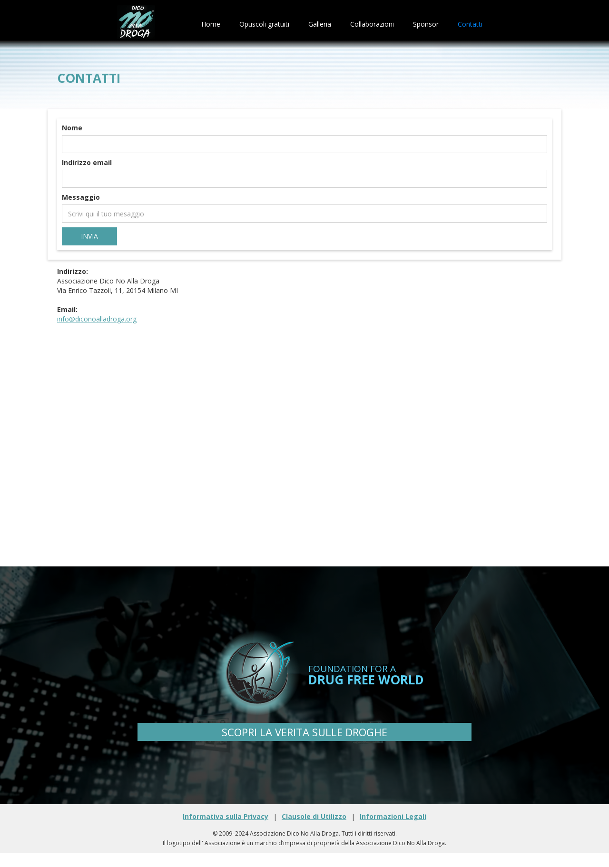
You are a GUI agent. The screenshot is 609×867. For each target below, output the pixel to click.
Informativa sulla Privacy (225, 816)
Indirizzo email (87, 162)
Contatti (470, 24)
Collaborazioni (372, 24)
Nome (72, 127)
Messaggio (81, 197)
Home (210, 24)
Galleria (319, 24)
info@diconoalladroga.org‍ (97, 318)
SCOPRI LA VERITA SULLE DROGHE (304, 732)
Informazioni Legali (393, 816)
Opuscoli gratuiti (264, 24)
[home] (136, 24)
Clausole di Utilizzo (314, 816)
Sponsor (426, 24)
